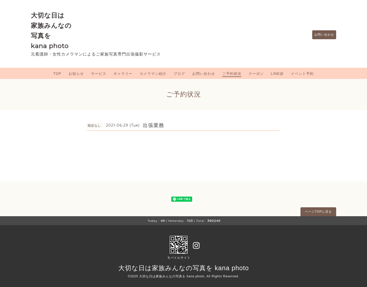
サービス (98, 74)
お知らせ (76, 74)
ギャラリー (123, 74)
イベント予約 (302, 74)
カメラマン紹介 (153, 74)
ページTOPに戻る (318, 211)
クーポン (256, 74)
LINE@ (277, 74)
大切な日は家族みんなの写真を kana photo (183, 267)
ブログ (179, 74)
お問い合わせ (321, 35)
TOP (57, 74)
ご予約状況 (231, 74)
